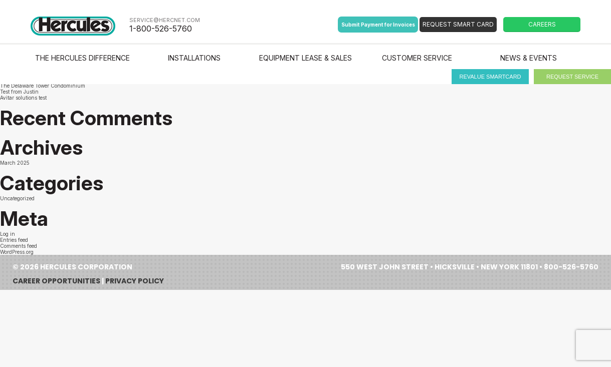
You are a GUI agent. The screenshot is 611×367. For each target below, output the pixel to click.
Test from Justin (19, 92)
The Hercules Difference (82, 58)
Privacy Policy (134, 281)
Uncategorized (17, 198)
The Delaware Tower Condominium (42, 86)
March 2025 (15, 163)
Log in (7, 234)
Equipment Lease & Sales (305, 58)
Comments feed (18, 246)
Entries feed (14, 240)
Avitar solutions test (23, 98)
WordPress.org (17, 252)
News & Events (528, 58)
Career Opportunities (56, 281)
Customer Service (417, 58)
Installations (194, 58)
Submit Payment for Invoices (378, 25)
